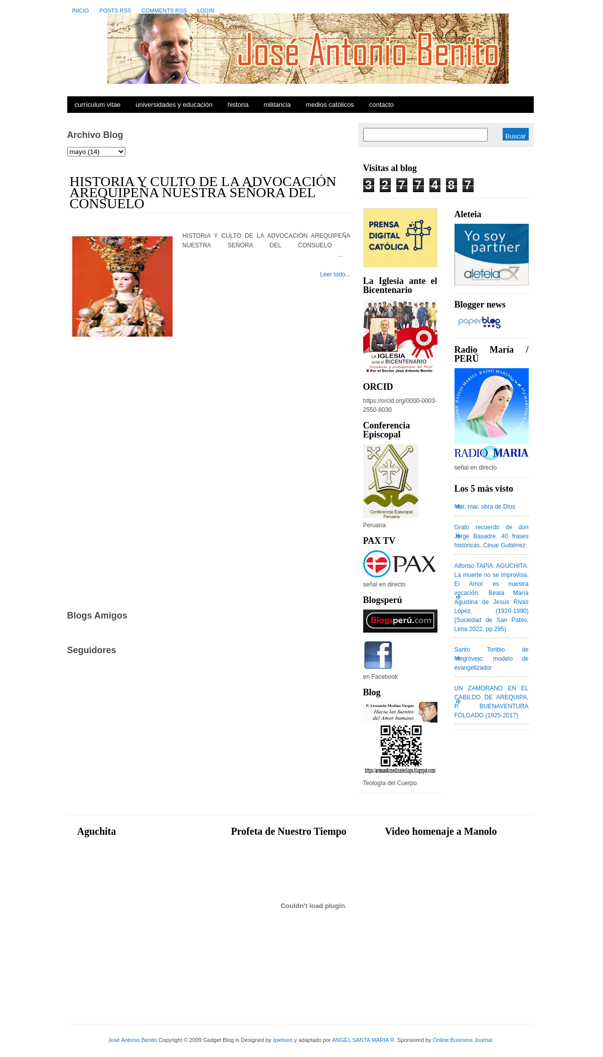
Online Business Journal (463, 1040)
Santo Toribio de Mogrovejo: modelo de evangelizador (492, 658)
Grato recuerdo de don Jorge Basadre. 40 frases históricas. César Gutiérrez (492, 536)
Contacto (381, 104)
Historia (237, 104)
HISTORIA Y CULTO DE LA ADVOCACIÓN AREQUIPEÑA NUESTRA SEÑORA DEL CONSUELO (203, 192)
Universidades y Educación (173, 104)
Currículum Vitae (98, 104)
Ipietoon (282, 1040)
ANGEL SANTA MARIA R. (364, 1040)
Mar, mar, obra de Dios (485, 506)
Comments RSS (164, 11)
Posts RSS (115, 11)
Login (205, 11)
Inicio (80, 11)
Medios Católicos (330, 104)
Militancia (276, 104)
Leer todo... (335, 274)
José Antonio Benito (132, 1040)
